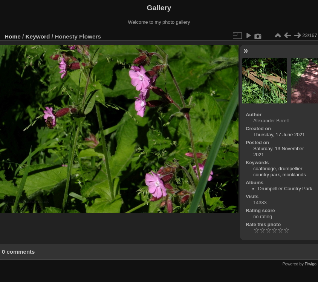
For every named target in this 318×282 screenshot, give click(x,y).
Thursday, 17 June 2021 (279, 134)
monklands (294, 174)
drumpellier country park (277, 171)
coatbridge (264, 168)
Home (13, 36)
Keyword (38, 36)
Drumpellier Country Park (285, 188)
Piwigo (310, 264)
